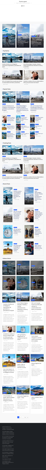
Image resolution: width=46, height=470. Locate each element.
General (5, 36)
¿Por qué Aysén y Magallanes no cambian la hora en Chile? (22, 285)
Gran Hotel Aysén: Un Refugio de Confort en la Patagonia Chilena (11, 127)
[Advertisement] (23, 14)
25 (25, 417)
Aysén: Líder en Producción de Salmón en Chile (25, 127)
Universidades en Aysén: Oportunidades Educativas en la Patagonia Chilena (7, 462)
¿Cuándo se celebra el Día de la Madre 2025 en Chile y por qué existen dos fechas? (7, 442)
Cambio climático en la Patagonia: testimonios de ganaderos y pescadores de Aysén (8, 41)
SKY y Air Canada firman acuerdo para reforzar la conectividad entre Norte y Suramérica (8, 437)
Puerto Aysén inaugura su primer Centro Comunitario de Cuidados (38, 232)
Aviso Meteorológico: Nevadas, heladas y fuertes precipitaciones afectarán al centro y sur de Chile (33, 65)
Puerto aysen (23, 1)
